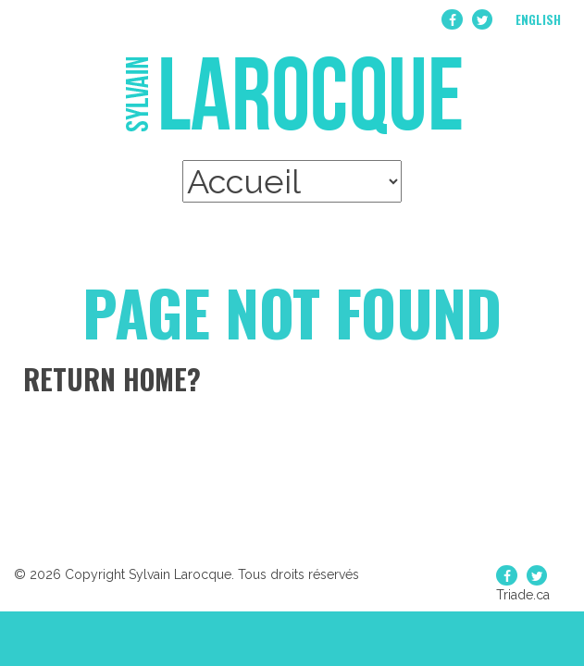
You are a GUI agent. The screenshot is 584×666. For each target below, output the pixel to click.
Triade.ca (523, 594)
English (538, 19)
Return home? (112, 379)
